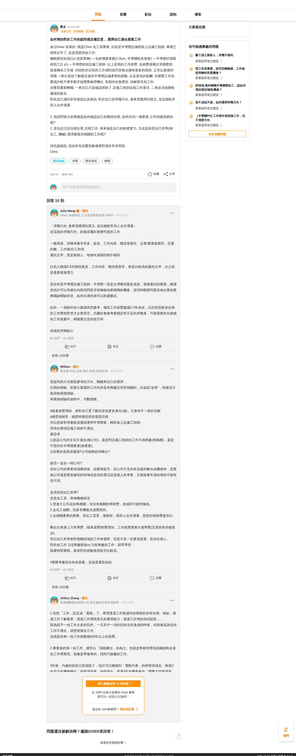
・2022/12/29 (120, 215)
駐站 (148, 14)
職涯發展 (91, 161)
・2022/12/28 (115, 371)
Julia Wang (67, 211)
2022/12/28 (73, 27)
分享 (172, 174)
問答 (98, 14)
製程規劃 (58, 161)
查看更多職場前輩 (111, 742)
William (65, 366)
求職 (75, 161)
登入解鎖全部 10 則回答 (113, 683)
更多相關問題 (217, 134)
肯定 (116, 346)
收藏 (156, 174)
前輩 (123, 14)
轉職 (107, 161)
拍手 (73, 346)
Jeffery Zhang (69, 598)
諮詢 (173, 14)
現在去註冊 (127, 709)
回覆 (158, 346)
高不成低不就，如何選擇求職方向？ (218, 102)
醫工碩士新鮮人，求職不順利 (214, 55)
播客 (198, 14)
